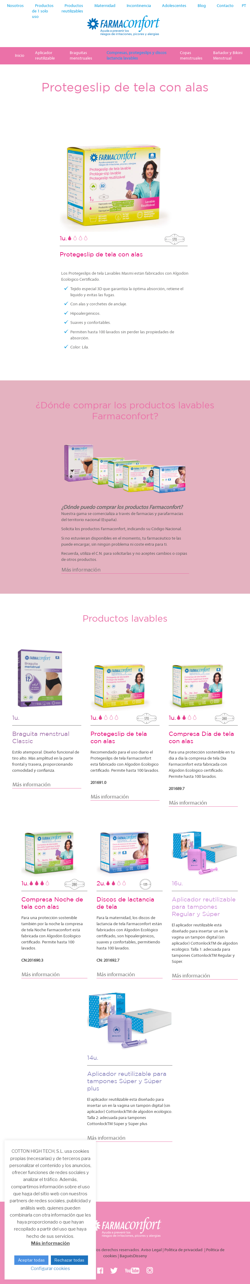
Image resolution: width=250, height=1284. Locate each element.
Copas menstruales (191, 56)
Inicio (19, 55)
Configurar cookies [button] (50, 1268)
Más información (50, 1243)
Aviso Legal (151, 1250)
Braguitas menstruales (81, 56)
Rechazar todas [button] (69, 1260)
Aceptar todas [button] (31, 1260)
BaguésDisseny (133, 1256)
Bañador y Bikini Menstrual (227, 56)
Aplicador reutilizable (45, 56)
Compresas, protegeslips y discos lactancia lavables (137, 56)
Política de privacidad (183, 1250)
